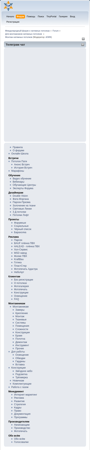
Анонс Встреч (22, 164)
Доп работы (18, 351)
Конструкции (21, 292)
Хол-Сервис (21, 249)
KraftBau (19, 259)
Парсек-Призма (21, 202)
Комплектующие (22, 383)
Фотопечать (20, 289)
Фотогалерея (21, 286)
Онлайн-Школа (19, 153)
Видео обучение (22, 178)
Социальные (21, 226)
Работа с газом (19, 387)
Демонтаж (21, 342)
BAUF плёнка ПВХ (24, 243)
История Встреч (23, 167)
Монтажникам (20, 306)
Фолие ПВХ (20, 256)
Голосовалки (21, 442)
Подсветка (21, 374)
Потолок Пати (19, 161)
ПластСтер (20, 265)
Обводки (20, 358)
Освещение (20, 296)
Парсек (18, 240)
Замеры (19, 309)
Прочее (19, 348)
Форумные (20, 222)
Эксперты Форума (23, 188)
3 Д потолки (19, 212)
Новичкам (18, 380)
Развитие (19, 401)
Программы (20, 417)
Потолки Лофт (21, 215)
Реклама (19, 397)
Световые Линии (22, 208)
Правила (18, 147)
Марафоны (17, 170)
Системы (20, 322)
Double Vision (20, 195)
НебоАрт (19, 272)
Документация (22, 414)
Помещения (22, 326)
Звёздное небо (23, 371)
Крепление (21, 313)
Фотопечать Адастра (26, 269)
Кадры (17, 407)
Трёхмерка (21, 377)
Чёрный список (22, 229)
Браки (18, 335)
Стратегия (20, 404)
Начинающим (21, 424)
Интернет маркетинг (25, 394)
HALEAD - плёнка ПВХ (27, 246)
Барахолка (20, 232)
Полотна (20, 338)
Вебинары (18, 181)
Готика (18, 262)
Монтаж (19, 316)
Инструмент (22, 345)
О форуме (18, 150)
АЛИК (48, 37)
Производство (22, 428)
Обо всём (19, 439)
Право (17, 410)
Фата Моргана (21, 199)
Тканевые (20, 319)
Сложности (21, 329)
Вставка (19, 364)
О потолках (20, 283)
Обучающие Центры (24, 185)
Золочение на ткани (24, 205)
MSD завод (20, 253)
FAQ (16, 299)
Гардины (20, 361)
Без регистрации (23, 279)
